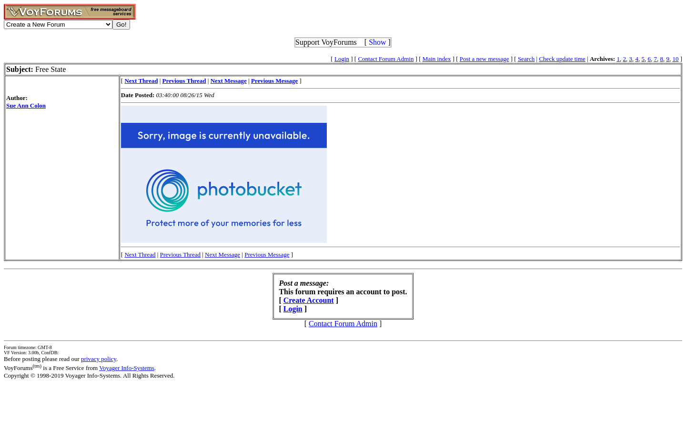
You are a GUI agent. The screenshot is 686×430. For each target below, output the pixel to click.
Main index (437, 58)
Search (526, 58)
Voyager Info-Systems (126, 367)
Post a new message (484, 58)
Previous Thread (180, 254)
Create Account (308, 300)
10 (675, 58)
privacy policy (98, 358)
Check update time (562, 58)
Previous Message (266, 254)
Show (377, 42)
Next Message (222, 254)
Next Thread (139, 254)
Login (341, 58)
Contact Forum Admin (386, 58)
